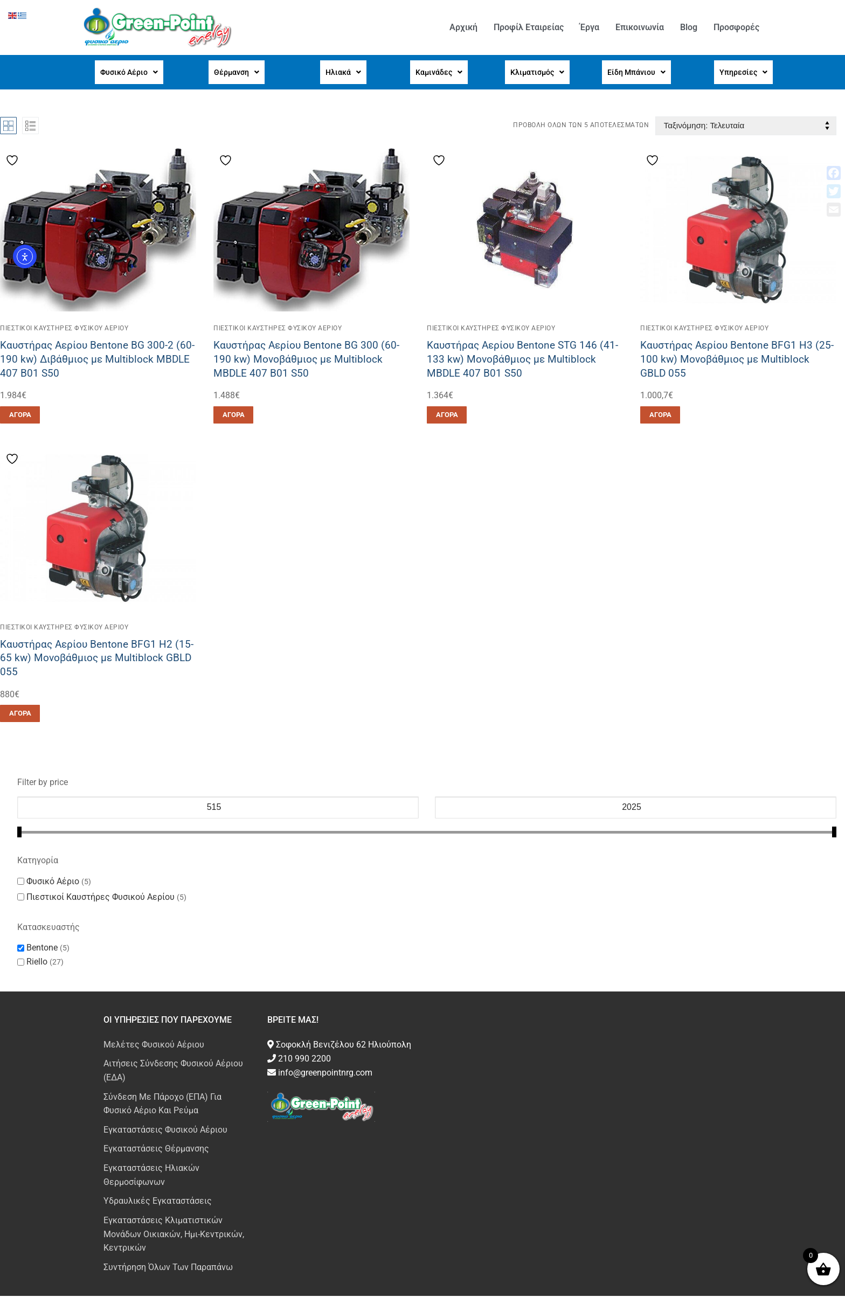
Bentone (42, 949)
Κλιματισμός (534, 72)
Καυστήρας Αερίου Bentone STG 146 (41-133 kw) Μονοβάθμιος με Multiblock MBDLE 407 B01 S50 (522, 360)
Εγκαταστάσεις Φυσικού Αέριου (165, 1131)
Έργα (589, 27)
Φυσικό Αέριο (126, 72)
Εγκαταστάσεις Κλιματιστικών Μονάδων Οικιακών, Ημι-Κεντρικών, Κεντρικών (173, 1235)
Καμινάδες (436, 72)
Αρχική (463, 27)
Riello (36, 963)
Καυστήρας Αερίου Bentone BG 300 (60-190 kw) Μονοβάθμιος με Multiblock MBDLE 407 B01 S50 (306, 360)
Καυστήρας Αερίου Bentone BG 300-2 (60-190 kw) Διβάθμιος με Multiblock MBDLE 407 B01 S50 (97, 360)
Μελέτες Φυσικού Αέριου (153, 1046)
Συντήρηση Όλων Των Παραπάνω (168, 1268)
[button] (125, 72)
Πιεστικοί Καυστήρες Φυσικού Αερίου (64, 329)
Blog (688, 27)
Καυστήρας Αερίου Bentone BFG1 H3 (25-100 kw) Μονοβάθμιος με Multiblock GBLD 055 (737, 360)
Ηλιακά (342, 72)
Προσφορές (736, 27)
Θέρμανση (234, 72)
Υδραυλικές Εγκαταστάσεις (157, 1202)
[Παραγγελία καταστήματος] (745, 126)
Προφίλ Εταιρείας (529, 27)
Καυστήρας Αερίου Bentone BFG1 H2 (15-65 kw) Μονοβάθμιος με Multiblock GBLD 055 (96, 659)
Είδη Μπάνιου (633, 72)
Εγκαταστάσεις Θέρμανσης (156, 1150)
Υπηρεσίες (741, 72)
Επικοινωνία (639, 27)
